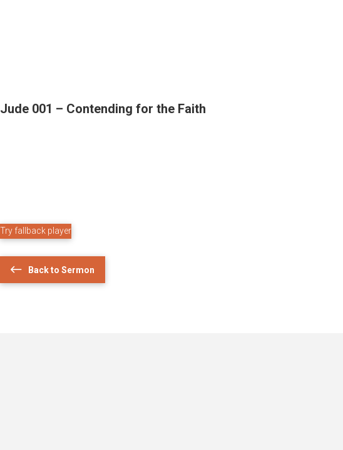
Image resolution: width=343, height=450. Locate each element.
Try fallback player (35, 231)
